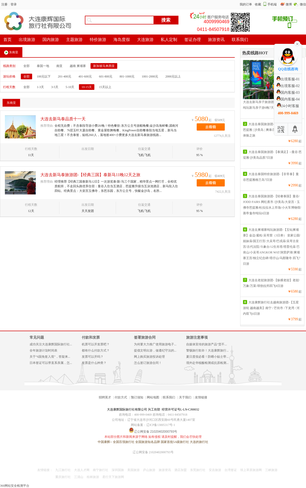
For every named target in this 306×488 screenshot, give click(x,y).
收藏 (258, 4)
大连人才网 (81, 470)
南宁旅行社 (100, 470)
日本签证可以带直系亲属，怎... (51, 363)
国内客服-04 (288, 99)
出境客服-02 (288, 86)
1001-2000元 (150, 76)
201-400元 (64, 76)
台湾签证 (230, 470)
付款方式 (121, 397)
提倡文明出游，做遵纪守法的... (155, 350)
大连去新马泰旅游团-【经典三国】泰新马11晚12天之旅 (90, 175)
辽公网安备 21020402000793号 (153, 452)
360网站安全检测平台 (14, 485)
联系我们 (169, 397)
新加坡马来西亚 (104, 66)
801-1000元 (127, 76)
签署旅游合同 (145, 337)
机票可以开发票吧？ (96, 344)
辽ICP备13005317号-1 (160, 425)
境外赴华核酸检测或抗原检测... (207, 363)
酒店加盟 (180, 470)
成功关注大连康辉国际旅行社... (51, 344)
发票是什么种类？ (94, 363)
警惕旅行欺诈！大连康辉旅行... (207, 350)
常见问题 (37, 337)
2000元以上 (173, 76)
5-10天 (70, 87)
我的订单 (246, 4)
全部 (26, 66)
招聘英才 (105, 397)
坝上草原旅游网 (251, 470)
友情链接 (201, 397)
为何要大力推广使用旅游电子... (155, 344)
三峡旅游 (271, 470)
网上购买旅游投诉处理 (149, 356)
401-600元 (85, 76)
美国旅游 (133, 470)
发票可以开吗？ (92, 356)
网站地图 (153, 397)
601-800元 (105, 76)
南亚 (59, 66)
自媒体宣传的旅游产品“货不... (206, 344)
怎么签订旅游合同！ (148, 363)
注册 (4, 4)
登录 (14, 4)
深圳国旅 (118, 470)
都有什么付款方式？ (96, 350)
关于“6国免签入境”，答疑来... (50, 356)
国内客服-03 (288, 93)
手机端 (272, 4)
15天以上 (105, 87)
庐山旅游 (149, 470)
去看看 (210, 127)
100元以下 (44, 76)
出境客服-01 (288, 79)
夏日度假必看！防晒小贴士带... (207, 356)
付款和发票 (91, 337)
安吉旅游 (215, 470)
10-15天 (87, 87)
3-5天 (54, 87)
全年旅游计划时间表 (43, 350)
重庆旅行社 (63, 477)
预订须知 (137, 397)
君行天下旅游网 (113, 477)
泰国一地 (43, 66)
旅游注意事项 (197, 337)
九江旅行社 (63, 470)
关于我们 (185, 397)
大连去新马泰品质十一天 (63, 119)
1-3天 (40, 87)
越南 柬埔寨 (78, 66)
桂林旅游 (93, 477)
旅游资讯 (165, 470)
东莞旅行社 (197, 470)
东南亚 (11, 52)
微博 (289, 4)
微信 (303, 4)
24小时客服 (288, 106)
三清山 (78, 477)
